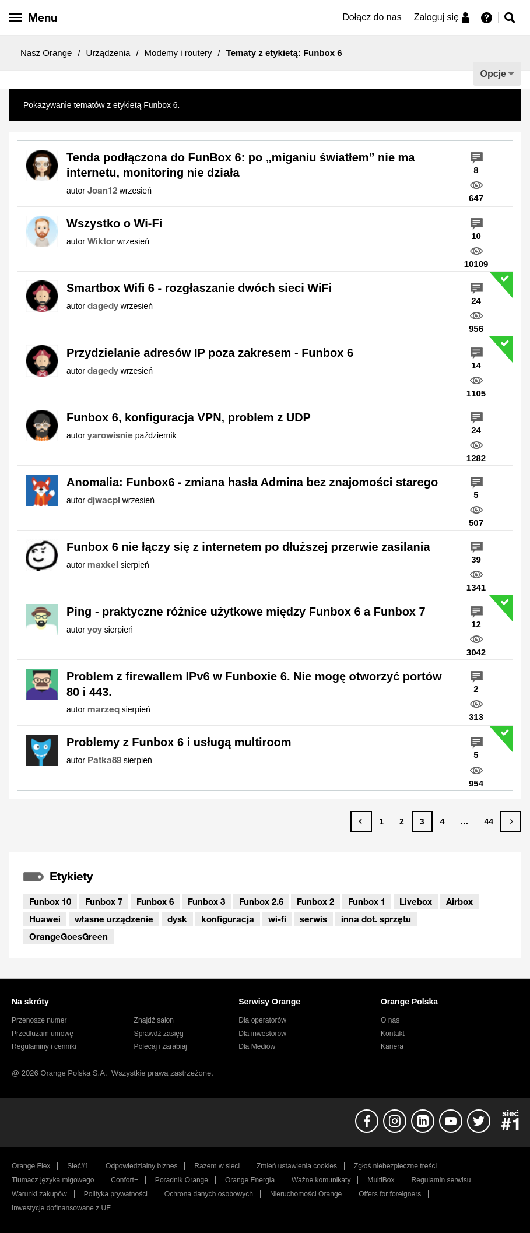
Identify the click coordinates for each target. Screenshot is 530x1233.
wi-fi (277, 919)
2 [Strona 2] (401, 821)
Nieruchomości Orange (306, 1194)
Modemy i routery (178, 53)
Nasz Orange (46, 53)
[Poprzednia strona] (361, 821)
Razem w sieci (217, 1166)
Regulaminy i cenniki (44, 1046)
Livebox (415, 901)
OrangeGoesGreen (68, 936)
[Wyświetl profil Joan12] (102, 190)
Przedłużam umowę (42, 1034)
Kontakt (393, 1034)
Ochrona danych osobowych (208, 1194)
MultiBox (380, 1180)
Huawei (45, 919)
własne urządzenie (114, 919)
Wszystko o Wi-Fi (114, 223)
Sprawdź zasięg (159, 1034)
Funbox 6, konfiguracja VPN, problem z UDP (188, 417)
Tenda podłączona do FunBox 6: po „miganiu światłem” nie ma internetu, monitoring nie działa (240, 165)
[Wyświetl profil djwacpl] (103, 500)
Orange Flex (31, 1166)
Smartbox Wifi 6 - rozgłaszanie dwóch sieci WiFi (199, 288)
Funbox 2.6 (261, 901)
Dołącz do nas (371, 17)
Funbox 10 (50, 901)
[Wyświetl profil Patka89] (104, 760)
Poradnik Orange (181, 1180)
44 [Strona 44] (488, 821)
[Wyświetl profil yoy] (94, 629)
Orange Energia (250, 1180)
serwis (313, 919)
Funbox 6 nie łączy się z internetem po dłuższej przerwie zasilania (248, 546)
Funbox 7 (103, 901)
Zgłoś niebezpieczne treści (395, 1166)
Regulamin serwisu (441, 1180)
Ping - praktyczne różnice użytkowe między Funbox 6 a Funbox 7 (246, 611)
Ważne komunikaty (321, 1180)
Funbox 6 (155, 901)
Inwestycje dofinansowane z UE (61, 1208)
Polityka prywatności (116, 1194)
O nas (390, 1020)
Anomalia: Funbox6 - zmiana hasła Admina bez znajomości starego (252, 482)
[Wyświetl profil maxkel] (102, 565)
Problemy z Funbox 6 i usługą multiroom (179, 742)
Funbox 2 (315, 901)
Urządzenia (108, 53)
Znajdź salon (154, 1020)
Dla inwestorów (262, 1034)
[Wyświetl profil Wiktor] (101, 241)
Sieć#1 (78, 1166)
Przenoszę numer (39, 1020)
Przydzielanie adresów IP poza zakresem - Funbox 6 (209, 352)
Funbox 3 (206, 901)
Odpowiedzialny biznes (141, 1166)
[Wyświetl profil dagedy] (102, 306)
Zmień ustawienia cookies (297, 1166)
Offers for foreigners (390, 1194)
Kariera (392, 1046)
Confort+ (124, 1180)
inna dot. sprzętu (376, 919)
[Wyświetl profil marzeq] (103, 709)
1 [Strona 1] (381, 821)
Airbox (459, 901)
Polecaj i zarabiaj (160, 1046)
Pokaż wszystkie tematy (225, 105)
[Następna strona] (510, 821)
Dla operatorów (262, 1020)
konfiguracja (227, 919)
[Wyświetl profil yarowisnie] (110, 435)
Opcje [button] (493, 74)
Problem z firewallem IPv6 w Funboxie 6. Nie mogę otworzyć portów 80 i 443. (253, 684)
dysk (177, 919)
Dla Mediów (256, 1046)
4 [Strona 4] (442, 821)
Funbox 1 (366, 901)
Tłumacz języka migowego (53, 1180)
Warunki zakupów (39, 1194)
